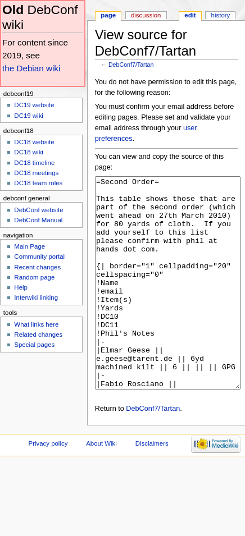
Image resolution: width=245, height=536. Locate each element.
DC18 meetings (36, 172)
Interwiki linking (36, 297)
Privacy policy (48, 485)
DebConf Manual (38, 220)
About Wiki (101, 485)
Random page (34, 277)
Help (21, 287)
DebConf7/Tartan (131, 64)
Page (108, 15)
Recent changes (37, 267)
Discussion (146, 15)
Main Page (29, 246)
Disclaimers (152, 485)
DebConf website (38, 210)
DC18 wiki (28, 152)
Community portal (39, 256)
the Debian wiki (31, 68)
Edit (190, 15)
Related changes (38, 334)
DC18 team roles (38, 183)
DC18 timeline (34, 162)
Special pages (34, 344)
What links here (36, 324)
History (220, 15)
